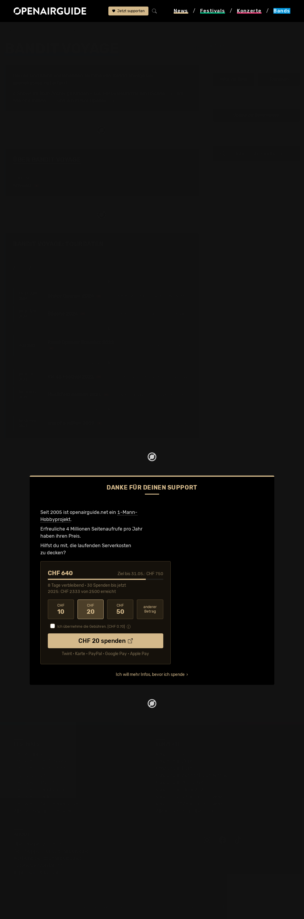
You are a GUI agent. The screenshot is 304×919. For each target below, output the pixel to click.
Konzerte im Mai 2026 (180, 782)
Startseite (15, 30)
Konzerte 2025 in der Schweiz (189, 797)
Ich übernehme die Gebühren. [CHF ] (91, 626)
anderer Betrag (150, 609)
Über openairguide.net (39, 844)
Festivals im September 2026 (46, 804)
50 (120, 609)
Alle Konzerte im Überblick (185, 811)
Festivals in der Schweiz (40, 761)
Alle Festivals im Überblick (43, 811)
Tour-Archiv (52, 93)
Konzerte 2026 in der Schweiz (189, 804)
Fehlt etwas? (181, 244)
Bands (39, 30)
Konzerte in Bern (174, 768)
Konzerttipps (170, 754)
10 (61, 609)
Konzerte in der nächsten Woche (192, 775)
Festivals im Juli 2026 (38, 797)
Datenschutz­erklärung (39, 865)
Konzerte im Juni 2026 (181, 789)
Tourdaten (279, 79)
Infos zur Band (233, 79)
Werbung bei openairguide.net (47, 858)
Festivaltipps (28, 754)
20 (90, 609)
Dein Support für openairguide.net (52, 851)
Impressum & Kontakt (37, 872)
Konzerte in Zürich (176, 761)
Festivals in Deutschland (41, 768)
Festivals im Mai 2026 (38, 782)
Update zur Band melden (256, 115)
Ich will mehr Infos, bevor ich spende (150, 674)
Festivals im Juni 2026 (39, 789)
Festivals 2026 (30, 775)
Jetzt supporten (128, 11)
